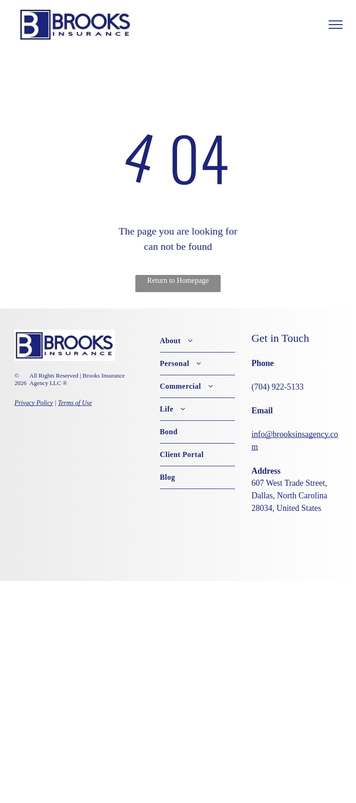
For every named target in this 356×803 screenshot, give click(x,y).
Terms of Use (75, 402)
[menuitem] (197, 341)
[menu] (336, 25)
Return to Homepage (178, 280)
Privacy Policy (33, 402)
